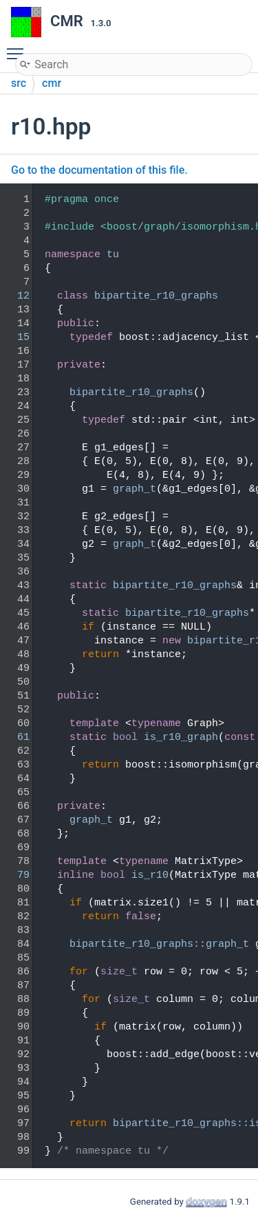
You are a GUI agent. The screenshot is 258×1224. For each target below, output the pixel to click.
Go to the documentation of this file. (99, 170)
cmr (51, 83)
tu (113, 255)
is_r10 (150, 875)
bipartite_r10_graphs (156, 296)
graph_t (134, 489)
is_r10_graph (181, 737)
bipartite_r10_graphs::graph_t (159, 944)
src (18, 83)
